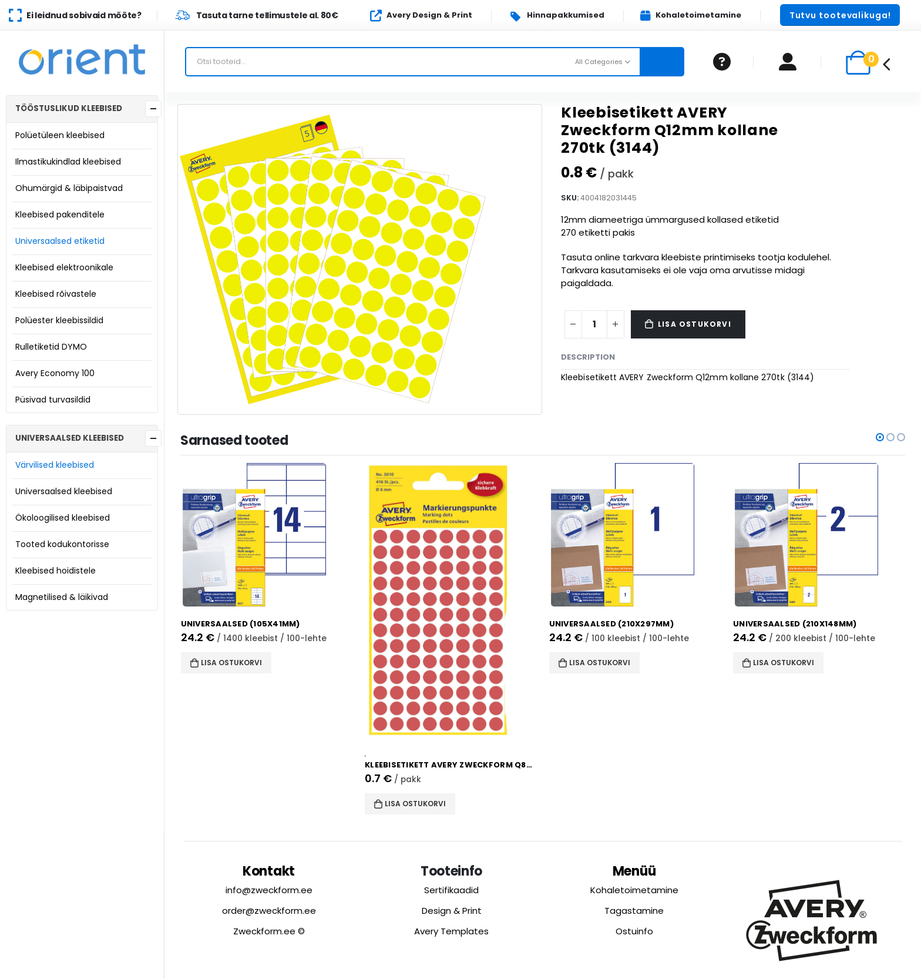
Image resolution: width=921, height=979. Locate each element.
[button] (840, 15)
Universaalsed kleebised (63, 491)
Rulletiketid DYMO (51, 347)
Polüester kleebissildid (59, 320)
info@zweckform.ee (269, 890)
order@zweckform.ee (269, 910)
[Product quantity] (594, 324)
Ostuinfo (634, 931)
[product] (271, 534)
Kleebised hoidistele (55, 570)
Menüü (634, 871)
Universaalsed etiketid (60, 241)
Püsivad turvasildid (52, 399)
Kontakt (269, 871)
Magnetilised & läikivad (61, 597)
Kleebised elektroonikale (64, 267)
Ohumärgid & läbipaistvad (69, 188)
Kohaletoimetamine (634, 890)
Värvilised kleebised (54, 465)
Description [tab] (588, 357)
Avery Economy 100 (55, 373)
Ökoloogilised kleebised (62, 518)
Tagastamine (634, 910)
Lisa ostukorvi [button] (235, 663)
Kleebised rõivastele (55, 294)
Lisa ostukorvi (694, 324)
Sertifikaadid (451, 890)
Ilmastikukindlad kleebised (68, 161)
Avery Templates (451, 931)
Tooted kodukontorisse (62, 544)
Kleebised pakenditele (60, 214)
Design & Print (452, 910)
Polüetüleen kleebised (60, 135)
